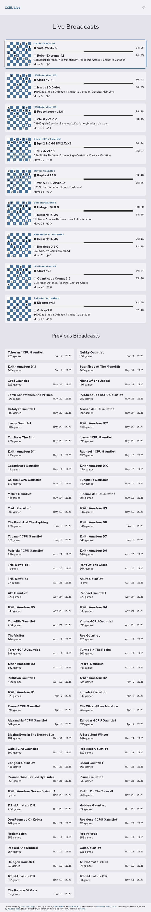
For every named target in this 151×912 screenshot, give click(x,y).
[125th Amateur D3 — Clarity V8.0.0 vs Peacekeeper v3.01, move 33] (75, 117)
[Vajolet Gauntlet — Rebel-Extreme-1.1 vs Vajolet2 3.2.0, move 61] (75, 54)
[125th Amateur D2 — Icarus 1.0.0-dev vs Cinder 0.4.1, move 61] (75, 86)
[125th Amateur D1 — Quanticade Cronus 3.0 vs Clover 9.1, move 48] (75, 277)
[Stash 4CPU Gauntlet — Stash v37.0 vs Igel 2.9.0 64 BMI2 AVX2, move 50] (75, 149)
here (82, 908)
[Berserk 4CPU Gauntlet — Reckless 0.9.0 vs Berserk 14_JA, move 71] (75, 245)
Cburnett (58, 906)
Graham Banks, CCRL (106, 906)
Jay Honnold (13, 908)
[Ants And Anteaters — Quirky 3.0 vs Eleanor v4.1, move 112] (75, 308)
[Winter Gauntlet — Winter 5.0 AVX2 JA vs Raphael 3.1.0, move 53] (75, 181)
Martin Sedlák (74, 906)
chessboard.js (27, 906)
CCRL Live (12, 7)
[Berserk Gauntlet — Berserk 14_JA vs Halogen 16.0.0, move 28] (75, 213)
